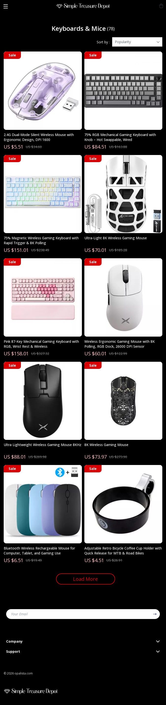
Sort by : (103, 42)
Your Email (19, 614)
